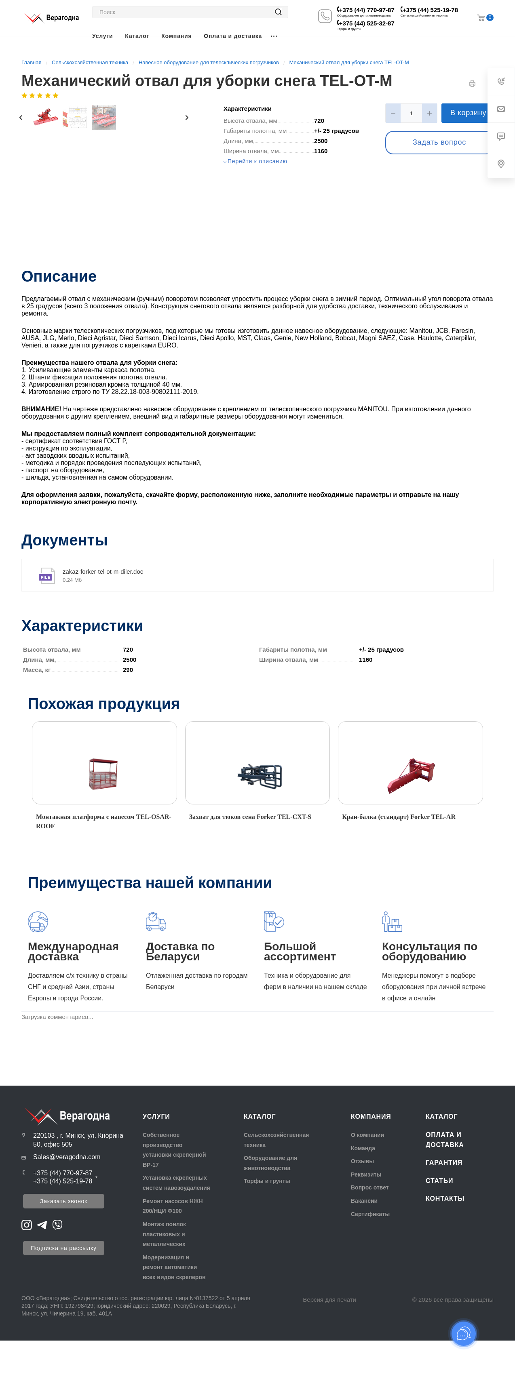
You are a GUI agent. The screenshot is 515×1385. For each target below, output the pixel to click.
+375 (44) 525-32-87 (367, 23)
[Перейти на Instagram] (26, 1224)
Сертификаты (370, 1214)
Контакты (445, 1198)
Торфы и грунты (267, 1181)
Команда (363, 1148)
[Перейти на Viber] (57, 1224)
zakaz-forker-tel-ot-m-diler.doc (103, 571)
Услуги (156, 1116)
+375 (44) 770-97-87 (367, 9)
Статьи (439, 1180)
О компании (367, 1135)
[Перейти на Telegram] (42, 1224)
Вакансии (364, 1201)
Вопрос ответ (370, 1187)
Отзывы (362, 1161)
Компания (371, 1116)
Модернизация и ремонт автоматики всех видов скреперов (174, 1267)
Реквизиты (366, 1174)
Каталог (260, 1116)
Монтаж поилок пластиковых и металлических (164, 1234)
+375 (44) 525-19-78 (430, 9)
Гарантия (444, 1162)
